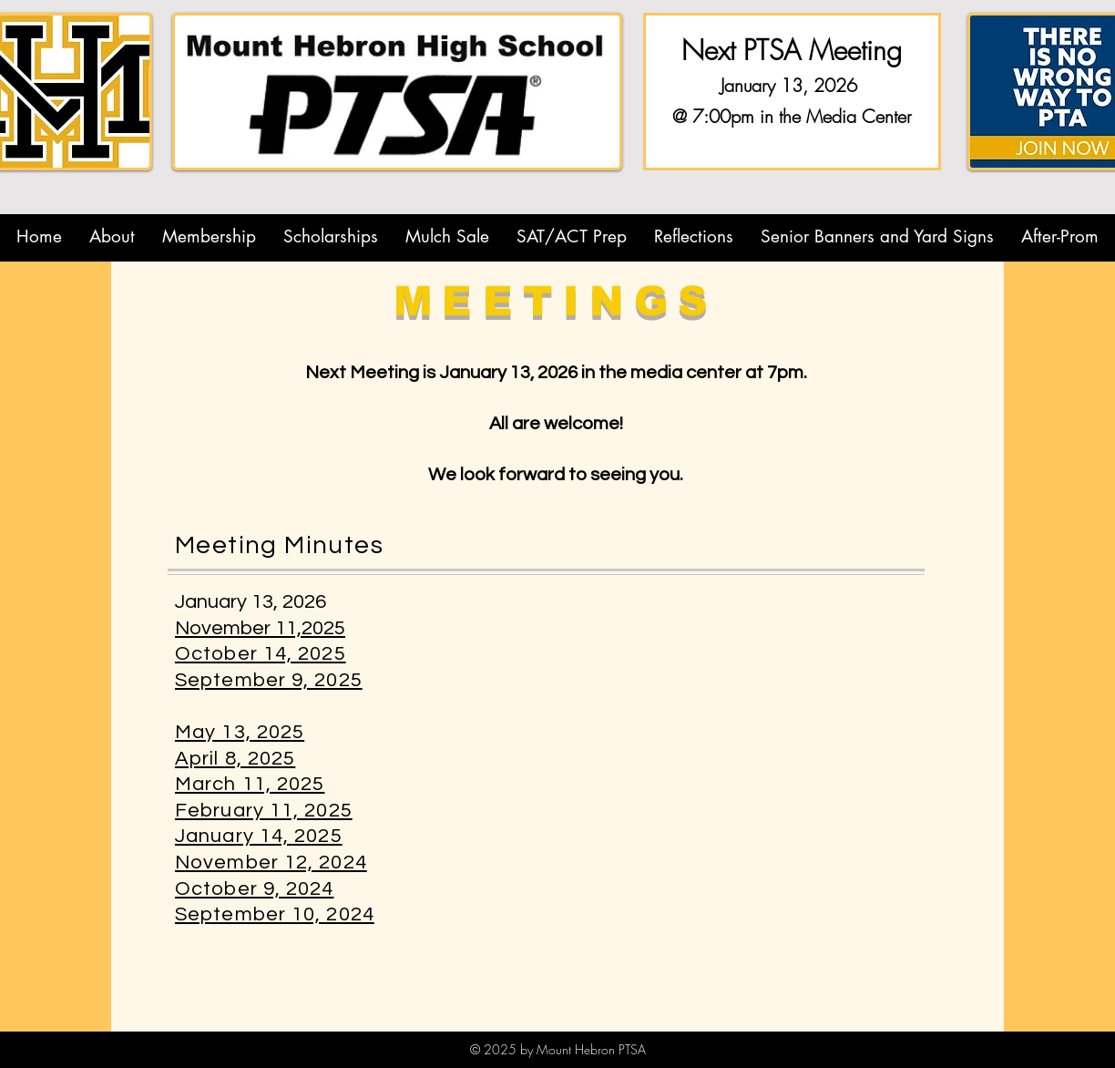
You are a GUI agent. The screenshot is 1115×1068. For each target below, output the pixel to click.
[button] (112, 236)
